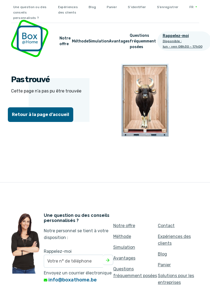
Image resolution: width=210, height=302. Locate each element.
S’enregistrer (168, 7)
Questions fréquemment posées (143, 41)
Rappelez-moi (58, 251)
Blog (92, 7)
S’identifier (137, 7)
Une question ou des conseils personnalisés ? (30, 12)
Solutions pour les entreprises (176, 279)
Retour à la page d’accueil (40, 114)
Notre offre (65, 41)
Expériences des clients (68, 9)
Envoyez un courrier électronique (78, 273)
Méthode (80, 41)
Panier (112, 7)
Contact (166, 225)
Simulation (98, 41)
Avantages (119, 41)
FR (192, 7)
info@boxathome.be (70, 280)
